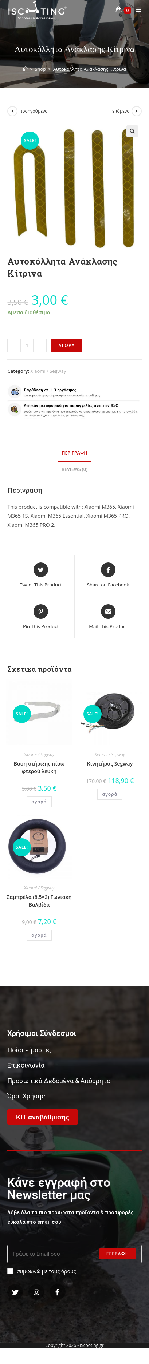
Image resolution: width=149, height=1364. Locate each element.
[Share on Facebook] (108, 575)
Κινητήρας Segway (110, 763)
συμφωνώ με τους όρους (41, 1271)
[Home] (25, 69)
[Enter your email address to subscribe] (74, 1254)
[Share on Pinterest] (41, 617)
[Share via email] (108, 617)
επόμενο (121, 111)
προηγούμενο (33, 111)
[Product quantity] (27, 345)
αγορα (66, 345)
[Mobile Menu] (136, 10)
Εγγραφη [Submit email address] (117, 1254)
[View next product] (137, 111)
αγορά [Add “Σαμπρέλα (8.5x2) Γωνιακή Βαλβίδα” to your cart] (39, 935)
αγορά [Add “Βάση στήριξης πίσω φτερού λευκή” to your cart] (39, 802)
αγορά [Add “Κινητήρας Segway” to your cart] (109, 794)
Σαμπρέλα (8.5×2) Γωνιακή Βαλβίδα (39, 900)
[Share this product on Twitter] (41, 575)
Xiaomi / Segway (48, 371)
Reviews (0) (74, 469)
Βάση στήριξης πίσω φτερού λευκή (39, 767)
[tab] (74, 453)
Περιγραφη (74, 453)
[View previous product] (12, 111)
